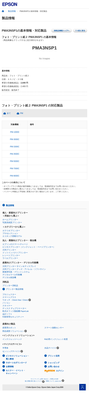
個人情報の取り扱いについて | (35, 381)
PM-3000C (14, 139)
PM (21, 113)
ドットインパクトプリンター (15, 253)
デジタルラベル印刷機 (12, 275)
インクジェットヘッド (12, 339)
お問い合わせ (53, 366)
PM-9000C (14, 176)
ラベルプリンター (10, 258)
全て (9, 113)
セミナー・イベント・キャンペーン (15, 372)
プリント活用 (53, 356)
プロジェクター (9, 294)
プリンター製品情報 (14, 289)
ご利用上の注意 (53, 379)
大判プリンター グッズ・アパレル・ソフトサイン (24, 269)
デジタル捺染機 (9, 277)
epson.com (58, 381)
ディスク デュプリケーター (14, 308)
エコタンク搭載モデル (12, 236)
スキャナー (7, 306)
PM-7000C (14, 168)
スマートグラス (9, 297)
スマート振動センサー (54, 328)
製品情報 (12, 11)
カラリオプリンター (11, 231)
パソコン (6, 303)
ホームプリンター (10, 220)
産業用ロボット (9, 328)
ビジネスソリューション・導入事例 (17, 357)
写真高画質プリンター (12, 222)
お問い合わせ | (44, 379)
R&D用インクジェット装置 (56, 339)
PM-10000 (14, 132)
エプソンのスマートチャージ (15, 244)
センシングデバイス (11, 351)
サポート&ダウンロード (16, 363)
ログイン (54, 371)
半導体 (5, 348)
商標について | (50, 381)
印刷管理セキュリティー (13, 317)
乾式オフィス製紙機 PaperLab (15, 311)
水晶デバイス (50, 348)
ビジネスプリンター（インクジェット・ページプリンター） (28, 247)
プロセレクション (10, 233)
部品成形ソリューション (13, 331)
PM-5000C (14, 161)
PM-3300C (14, 147)
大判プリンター (9, 250)
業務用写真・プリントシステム (16, 272)
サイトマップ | (35, 379)
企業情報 (10, 366)
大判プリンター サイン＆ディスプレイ (19, 266)
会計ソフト (7, 314)
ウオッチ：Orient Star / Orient (15, 300)
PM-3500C (14, 154)
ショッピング (53, 363)
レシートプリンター (11, 255)
